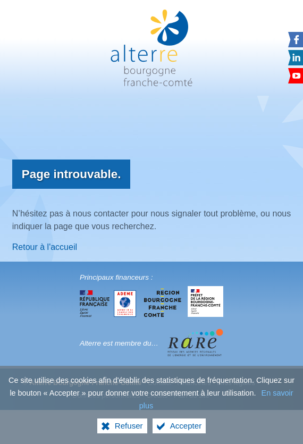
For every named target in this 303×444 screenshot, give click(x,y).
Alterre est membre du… (119, 343)
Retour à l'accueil (44, 247)
